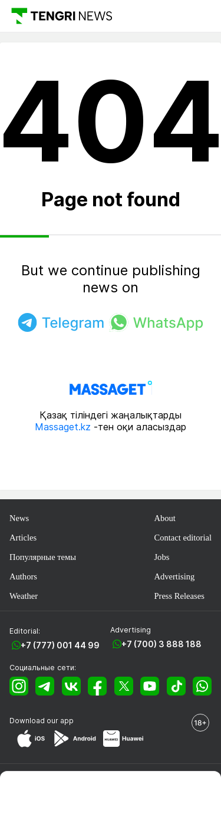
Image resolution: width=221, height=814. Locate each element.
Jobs (161, 557)
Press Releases (179, 596)
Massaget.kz (63, 427)
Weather (23, 596)
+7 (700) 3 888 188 (161, 644)
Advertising (174, 576)
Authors (23, 576)
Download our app (41, 720)
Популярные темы (42, 557)
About (164, 518)
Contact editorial (183, 537)
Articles (23, 537)
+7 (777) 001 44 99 (60, 645)
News (19, 518)
